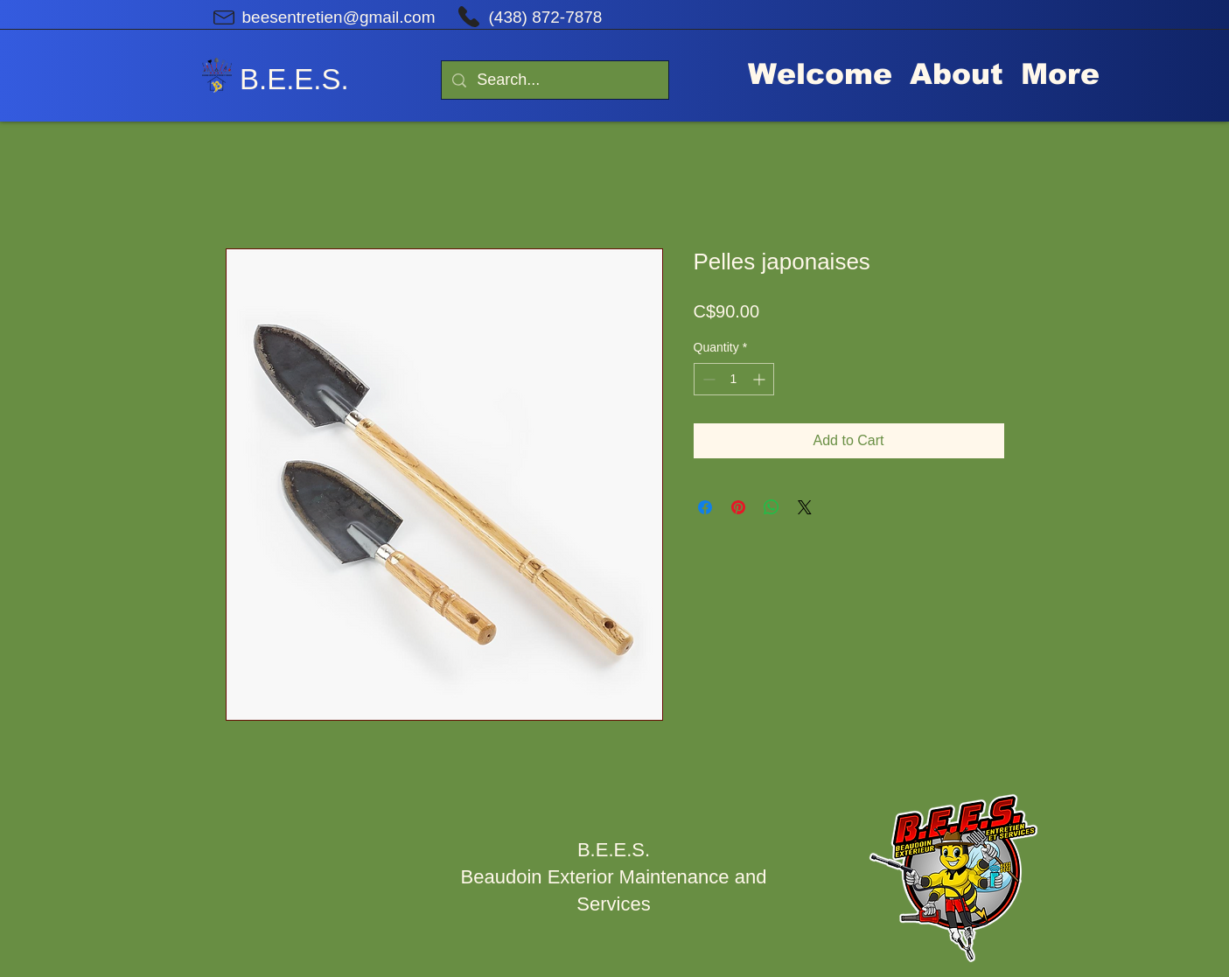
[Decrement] (707, 379)
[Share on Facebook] (705, 507)
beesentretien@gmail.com (339, 17)
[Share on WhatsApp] (771, 507)
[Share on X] (804, 507)
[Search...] (554, 80)
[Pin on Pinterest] (738, 507)
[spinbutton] (734, 379)
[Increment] (761, 379)
